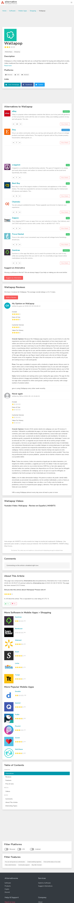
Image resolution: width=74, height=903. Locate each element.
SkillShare (19, 749)
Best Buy (16, 183)
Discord (7, 892)
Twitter (40, 85)
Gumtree (16, 250)
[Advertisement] (37, 19)
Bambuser (19, 629)
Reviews (8, 777)
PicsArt (18, 726)
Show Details (65, 124)
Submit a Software (44, 883)
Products (8, 886)
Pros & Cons (9, 784)
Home (4, 11)
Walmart (18, 640)
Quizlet (18, 703)
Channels (16, 201)
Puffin (17, 715)
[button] (71, 2)
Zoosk (17, 738)
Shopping (33, 11)
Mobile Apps (22, 11)
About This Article (11, 802)
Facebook (28, 85)
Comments (9, 799)
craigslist (16, 165)
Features (8, 780)
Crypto (7, 889)
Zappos (15, 218)
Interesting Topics (11, 806)
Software (12, 11)
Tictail (17, 675)
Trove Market (18, 234)
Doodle (18, 691)
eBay (14, 111)
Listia (17, 663)
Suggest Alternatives (45, 886)
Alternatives (9, 773)
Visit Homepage (13, 85)
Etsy (14, 129)
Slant (17, 652)
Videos (7, 791)
